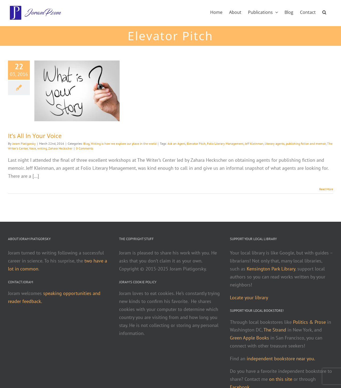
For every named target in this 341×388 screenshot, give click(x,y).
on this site (280, 379)
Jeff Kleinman (254, 144)
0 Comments (84, 148)
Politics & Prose (309, 322)
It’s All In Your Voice (35, 136)
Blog (86, 144)
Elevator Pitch (196, 144)
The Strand (274, 330)
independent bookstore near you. (281, 358)
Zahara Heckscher (60, 148)
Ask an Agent (176, 144)
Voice (32, 148)
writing (42, 148)
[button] (324, 11)
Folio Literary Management (225, 144)
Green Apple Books (249, 338)
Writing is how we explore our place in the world (123, 144)
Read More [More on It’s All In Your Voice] (326, 189)
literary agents (275, 144)
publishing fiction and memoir (306, 144)
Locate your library (249, 297)
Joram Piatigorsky (24, 144)
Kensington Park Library (271, 269)
